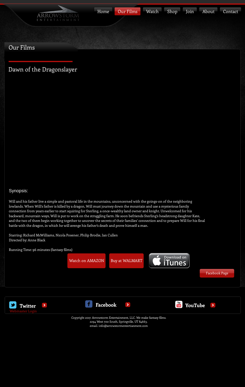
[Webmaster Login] (23, 311)
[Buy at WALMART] (126, 260)
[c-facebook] (88, 304)
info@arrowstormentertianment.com (123, 326)
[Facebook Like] (46, 281)
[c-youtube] (179, 304)
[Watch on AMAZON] (86, 260)
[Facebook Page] (217, 273)
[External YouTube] (122, 133)
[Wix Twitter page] (12, 305)
